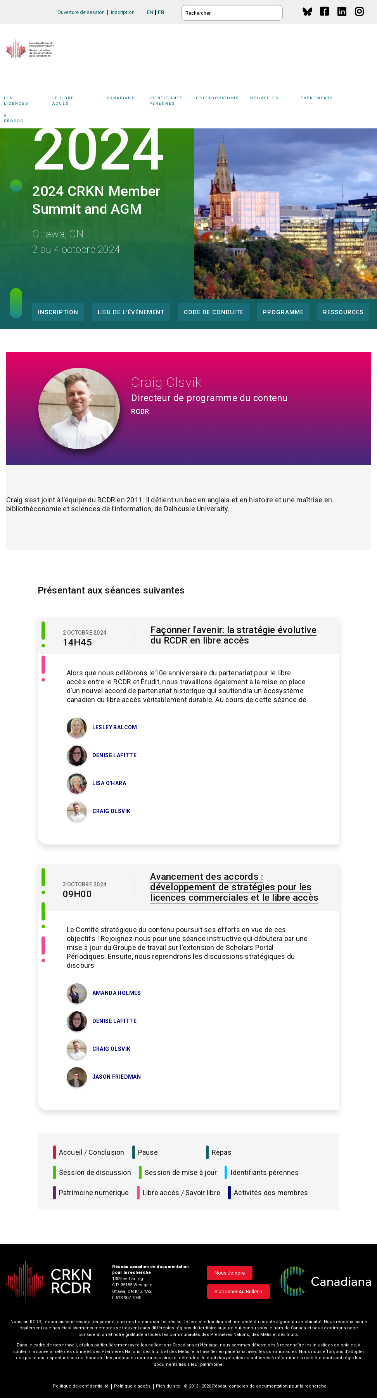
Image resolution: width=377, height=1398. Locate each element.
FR (161, 12)
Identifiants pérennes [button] (170, 101)
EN (150, 12)
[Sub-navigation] (24, 102)
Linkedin (342, 19)
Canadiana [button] (126, 101)
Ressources (343, 312)
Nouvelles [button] (273, 101)
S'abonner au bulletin (238, 1291)
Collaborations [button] (223, 101)
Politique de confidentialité (81, 1386)
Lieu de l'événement (131, 312)
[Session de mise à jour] (43, 911)
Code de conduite (214, 312)
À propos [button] (22, 119)
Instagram (360, 19)
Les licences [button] (26, 101)
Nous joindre (229, 1273)
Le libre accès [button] (77, 101)
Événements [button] (329, 101)
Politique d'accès (132, 1386)
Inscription (123, 12)
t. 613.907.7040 (126, 1297)
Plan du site (168, 1386)
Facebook (325, 19)
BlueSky (307, 11)
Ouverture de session (81, 12)
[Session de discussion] (43, 630)
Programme (283, 312)
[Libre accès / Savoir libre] (43, 665)
